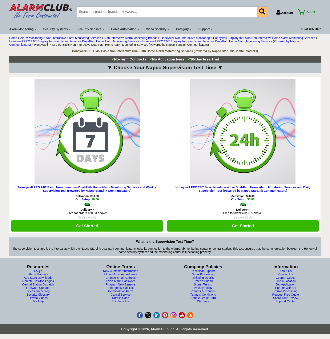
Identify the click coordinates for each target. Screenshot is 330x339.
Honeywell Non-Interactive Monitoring (185, 38)
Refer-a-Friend (203, 281)
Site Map (38, 301)
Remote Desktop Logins (38, 281)
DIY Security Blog (38, 291)
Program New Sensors (121, 285)
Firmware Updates (38, 288)
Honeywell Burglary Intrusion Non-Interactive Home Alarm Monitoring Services (264, 38)
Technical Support (203, 271)
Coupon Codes (285, 278)
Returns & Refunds (203, 291)
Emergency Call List (121, 288)
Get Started (87, 226)
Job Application (285, 285)
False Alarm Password (120, 281)
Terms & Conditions (203, 295)
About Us (285, 271)
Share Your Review (285, 298)
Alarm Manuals (38, 274)
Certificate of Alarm (120, 291)
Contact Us (285, 274)
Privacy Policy (203, 288)
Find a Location (285, 281)
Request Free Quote (285, 295)
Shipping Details (203, 278)
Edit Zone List (121, 301)
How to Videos (38, 298)
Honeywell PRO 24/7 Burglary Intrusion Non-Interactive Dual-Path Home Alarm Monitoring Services (74, 41)
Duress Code (120, 298)
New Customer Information (120, 271)
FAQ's (38, 271)
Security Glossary (38, 295)
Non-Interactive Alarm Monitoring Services (73, 38)
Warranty (203, 301)
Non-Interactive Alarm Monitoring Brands (130, 38)
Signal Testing (203, 285)
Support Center (286, 301)
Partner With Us (285, 288)
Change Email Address (121, 278)
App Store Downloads (38, 278)
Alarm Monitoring (31, 38)
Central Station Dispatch (38, 285)
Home (13, 38)
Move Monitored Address (120, 274)
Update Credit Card (203, 298)
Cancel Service (120, 295)
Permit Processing (286, 291)
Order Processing (203, 274)
